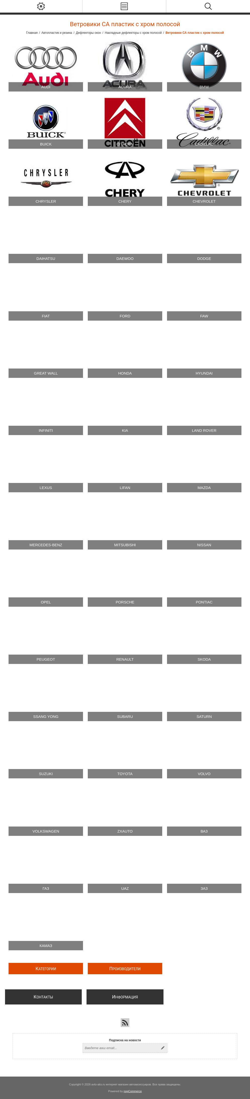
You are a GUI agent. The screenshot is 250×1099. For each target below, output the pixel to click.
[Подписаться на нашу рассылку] (120, 1048)
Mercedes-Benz (45, 545)
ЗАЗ (204, 888)
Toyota (125, 774)
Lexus (46, 487)
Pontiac (204, 602)
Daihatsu (45, 258)
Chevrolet (204, 201)
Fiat (46, 316)
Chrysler (46, 201)
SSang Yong (46, 716)
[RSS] (125, 1023)
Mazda (204, 487)
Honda (125, 373)
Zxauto (125, 831)
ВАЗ (204, 831)
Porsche (125, 602)
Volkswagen (45, 831)
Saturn (204, 716)
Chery (125, 201)
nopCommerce (133, 1091)
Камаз (45, 945)
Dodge (204, 258)
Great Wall (46, 373)
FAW (204, 316)
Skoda (204, 659)
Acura (125, 87)
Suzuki (46, 774)
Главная (32, 33)
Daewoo (125, 258)
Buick (46, 144)
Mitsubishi (125, 545)
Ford (125, 316)
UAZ (125, 888)
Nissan (204, 545)
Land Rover (204, 430)
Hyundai (204, 373)
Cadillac (204, 144)
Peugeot (46, 659)
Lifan (125, 487)
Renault (125, 659)
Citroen (125, 144)
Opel (46, 602)
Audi (45, 87)
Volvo (204, 774)
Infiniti (46, 430)
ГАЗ (46, 888)
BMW (204, 87)
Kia (125, 430)
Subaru (125, 716)
